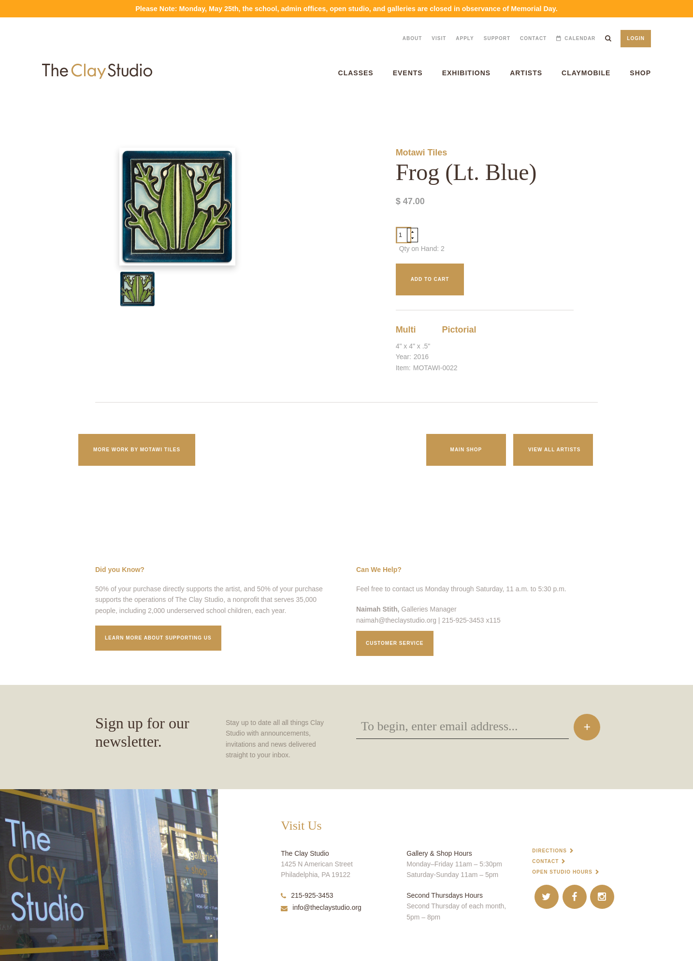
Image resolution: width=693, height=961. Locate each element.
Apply (465, 38)
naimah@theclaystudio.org (396, 620)
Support (497, 38)
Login (636, 38)
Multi (406, 329)
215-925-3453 (307, 895)
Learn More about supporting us (158, 638)
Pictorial (459, 329)
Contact (533, 38)
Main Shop (466, 449)
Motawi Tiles (422, 152)
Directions (549, 850)
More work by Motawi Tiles (136, 449)
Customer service (395, 643)
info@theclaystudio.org (321, 907)
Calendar (579, 38)
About (412, 38)
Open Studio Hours (562, 872)
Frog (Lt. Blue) (14, 108)
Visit (439, 38)
